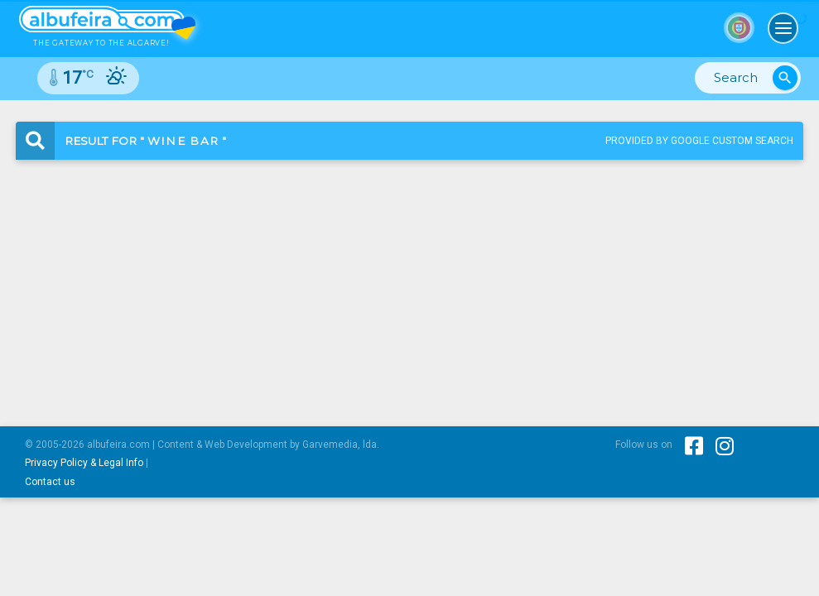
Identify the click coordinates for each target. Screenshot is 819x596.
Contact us (50, 482)
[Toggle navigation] (783, 28)
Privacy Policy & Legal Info (84, 463)
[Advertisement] (409, 279)
